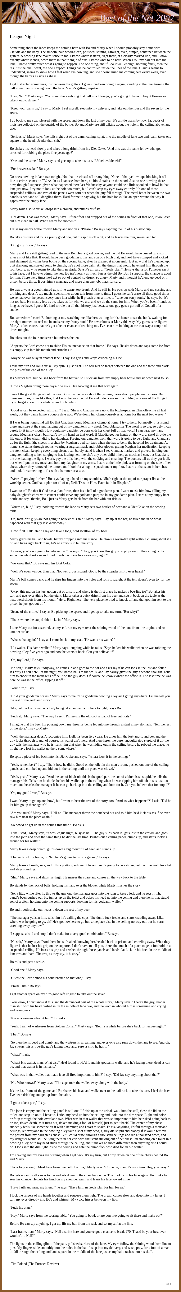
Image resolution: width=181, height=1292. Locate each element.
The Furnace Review (43, 1264)
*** (168, 1285)
